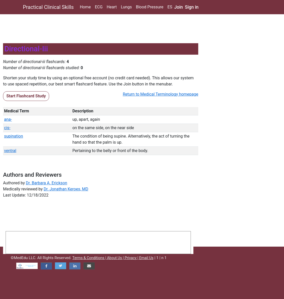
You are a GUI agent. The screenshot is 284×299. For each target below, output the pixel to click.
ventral (10, 150)
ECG (99, 7)
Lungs (126, 7)
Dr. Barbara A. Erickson (46, 183)
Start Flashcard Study (26, 96)
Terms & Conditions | (89, 258)
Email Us (146, 258)
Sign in (192, 7)
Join (178, 7)
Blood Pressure (149, 7)
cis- (7, 127)
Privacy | (132, 258)
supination (13, 136)
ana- (8, 119)
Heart (112, 7)
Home (85, 7)
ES (169, 7)
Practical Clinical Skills (48, 7)
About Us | (115, 258)
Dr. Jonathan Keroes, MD (66, 189)
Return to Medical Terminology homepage (160, 94)
